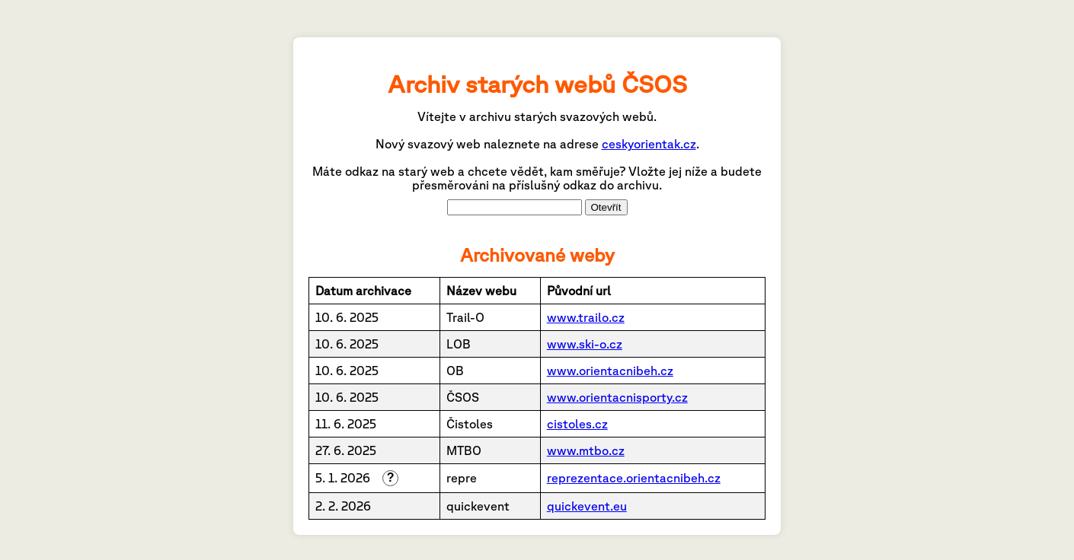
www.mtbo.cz (586, 450)
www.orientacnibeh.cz (610, 370)
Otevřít (606, 207)
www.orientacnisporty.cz (617, 397)
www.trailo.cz (586, 317)
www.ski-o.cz (584, 344)
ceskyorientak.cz (649, 144)
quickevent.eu (587, 506)
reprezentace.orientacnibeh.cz (634, 478)
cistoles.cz (577, 424)
